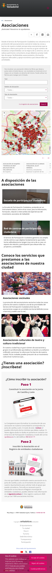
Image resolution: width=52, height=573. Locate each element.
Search (43, 104)
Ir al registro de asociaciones (28, 104)
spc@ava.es (9, 437)
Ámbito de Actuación (11, 86)
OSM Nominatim (46, 154)
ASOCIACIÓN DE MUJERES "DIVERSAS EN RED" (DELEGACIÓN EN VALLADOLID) (11, 167)
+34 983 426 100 (40, 513)
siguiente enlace (15, 494)
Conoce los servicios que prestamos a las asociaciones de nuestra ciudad (23, 261)
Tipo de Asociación (10, 94)
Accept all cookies (38, 558)
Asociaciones (8, 20)
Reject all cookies (38, 563)
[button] (20, 118)
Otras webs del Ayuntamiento (26, 548)
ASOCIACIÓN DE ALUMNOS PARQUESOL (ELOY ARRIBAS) (35, 166)
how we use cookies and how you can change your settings (15, 568)
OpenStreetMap (26, 154)
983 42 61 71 (30, 437)
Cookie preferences (38, 569)
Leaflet (15, 154)
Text (5, 79)
